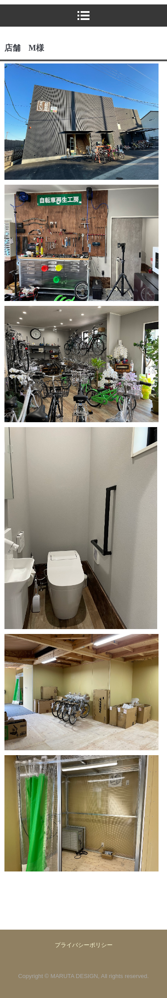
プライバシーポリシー (84, 945)
